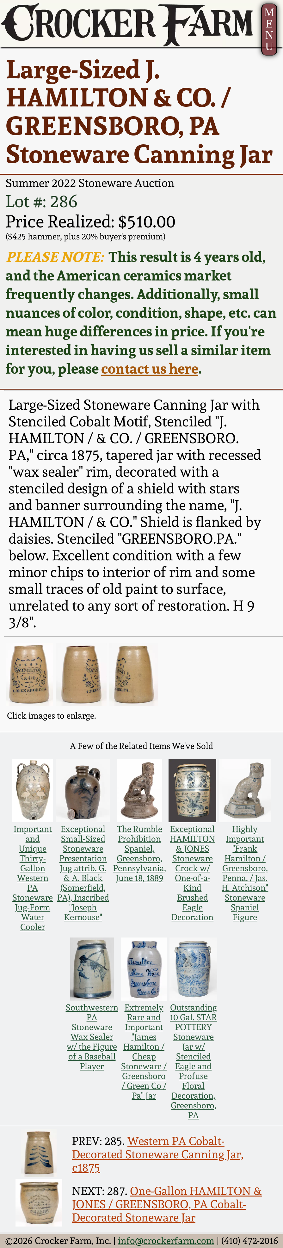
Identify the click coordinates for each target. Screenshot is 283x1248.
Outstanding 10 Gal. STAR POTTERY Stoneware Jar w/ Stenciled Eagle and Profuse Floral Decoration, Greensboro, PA (193, 1061)
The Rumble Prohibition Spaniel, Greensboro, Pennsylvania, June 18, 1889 (139, 853)
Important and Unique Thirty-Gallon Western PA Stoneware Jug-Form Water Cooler (32, 878)
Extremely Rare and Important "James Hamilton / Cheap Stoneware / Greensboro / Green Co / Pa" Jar (144, 1051)
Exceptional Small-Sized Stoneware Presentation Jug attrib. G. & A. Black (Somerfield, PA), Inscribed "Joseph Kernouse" (83, 873)
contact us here (149, 368)
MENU (269, 29)
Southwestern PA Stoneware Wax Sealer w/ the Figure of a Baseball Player (92, 1037)
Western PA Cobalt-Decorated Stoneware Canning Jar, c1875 (157, 1154)
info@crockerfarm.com (166, 1240)
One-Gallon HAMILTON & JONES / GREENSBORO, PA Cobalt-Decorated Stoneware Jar (167, 1204)
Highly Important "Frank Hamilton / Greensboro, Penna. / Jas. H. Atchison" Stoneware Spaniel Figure (245, 873)
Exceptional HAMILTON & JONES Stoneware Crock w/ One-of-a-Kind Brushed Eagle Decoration (192, 873)
